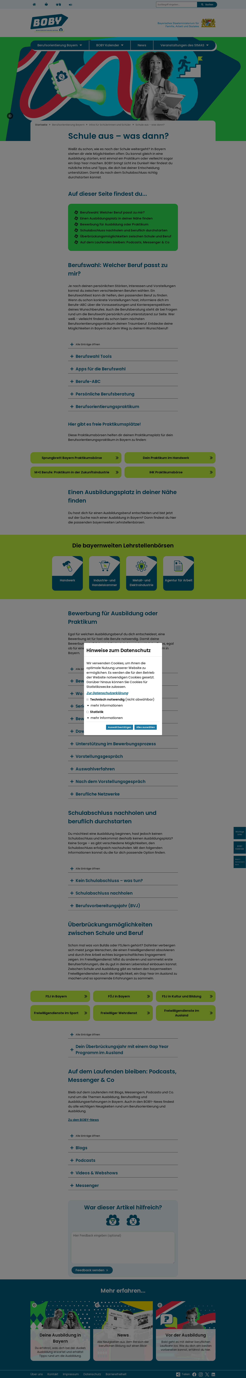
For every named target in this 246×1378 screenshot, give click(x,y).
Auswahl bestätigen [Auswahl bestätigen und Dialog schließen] (119, 727)
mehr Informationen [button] (107, 705)
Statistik (94, 712)
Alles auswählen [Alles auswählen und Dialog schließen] (145, 727)
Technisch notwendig (120, 699)
